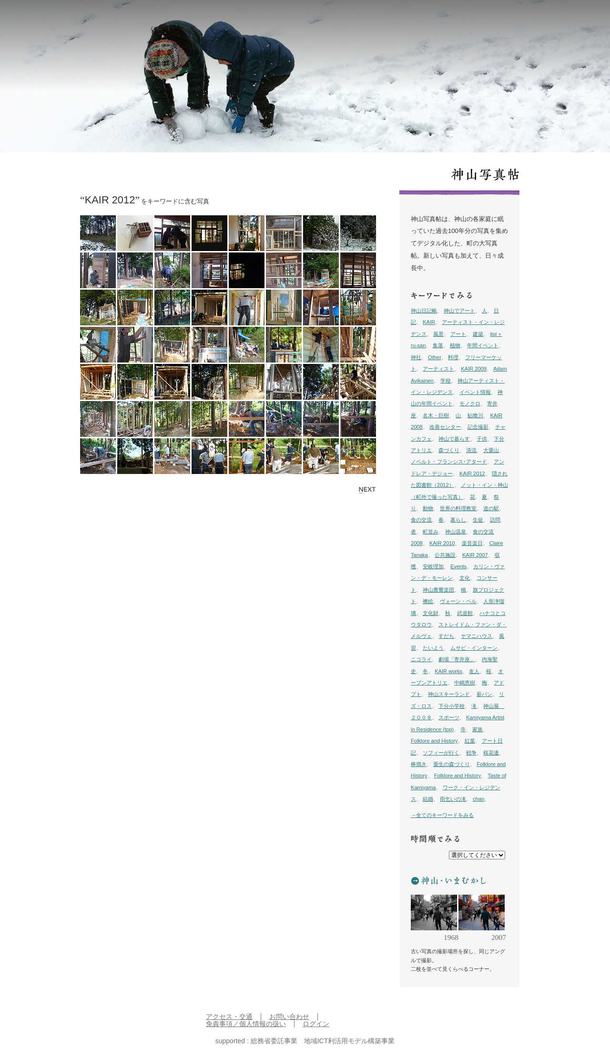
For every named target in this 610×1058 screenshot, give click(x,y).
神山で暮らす (454, 439)
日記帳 (411, 19)
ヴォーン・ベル (458, 601)
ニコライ (421, 659)
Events (458, 566)
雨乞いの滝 (453, 799)
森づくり (448, 450)
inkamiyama (74, 19)
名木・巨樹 (436, 415)
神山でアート (459, 310)
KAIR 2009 (474, 369)
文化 (464, 578)
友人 (474, 671)
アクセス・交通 (229, 1016)
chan (478, 799)
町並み (430, 531)
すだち (446, 636)
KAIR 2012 (472, 473)
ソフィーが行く (441, 753)
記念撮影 (478, 427)
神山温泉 (455, 531)
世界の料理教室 (458, 508)
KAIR (429, 322)
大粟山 (491, 450)
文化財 (430, 613)
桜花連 (491, 753)
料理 (453, 357)
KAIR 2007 (475, 555)
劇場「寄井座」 (456, 659)
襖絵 (428, 601)
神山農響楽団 (438, 590)
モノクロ (469, 403)
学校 (445, 380)
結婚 (428, 799)
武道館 (465, 613)
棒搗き (419, 764)
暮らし (458, 520)
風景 (438, 334)
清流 (471, 450)
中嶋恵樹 (464, 682)
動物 (428, 508)
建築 (478, 334)
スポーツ (448, 717)
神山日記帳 (424, 310)
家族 (477, 729)
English (558, 19)
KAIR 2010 (442, 543)
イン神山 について (518, 19)
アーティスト (438, 369)
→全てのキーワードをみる (442, 815)
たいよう (433, 648)
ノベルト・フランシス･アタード (449, 461)
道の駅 (491, 508)
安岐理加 (433, 566)
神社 (416, 357)
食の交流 (421, 520)
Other (434, 357)
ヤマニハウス (476, 636)
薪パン (484, 694)
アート (458, 334)
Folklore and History (434, 741)
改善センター (445, 427)
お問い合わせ (289, 1016)
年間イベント (482, 345)
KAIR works (448, 671)
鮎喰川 (475, 415)
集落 (438, 345)
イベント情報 (475, 392)
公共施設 (445, 555)
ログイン (316, 1024)
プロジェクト (469, 19)
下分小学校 (451, 706)
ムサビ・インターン (474, 648)
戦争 (471, 753)
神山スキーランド (449, 694)
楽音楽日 (472, 543)
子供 (482, 439)
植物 (455, 345)
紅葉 (470, 741)
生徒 (478, 520)
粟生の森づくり (451, 764)
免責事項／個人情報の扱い (246, 1024)
